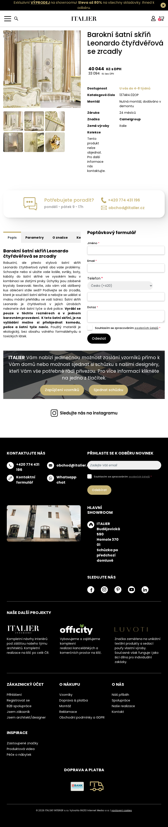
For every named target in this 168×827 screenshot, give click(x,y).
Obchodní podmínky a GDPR (82, 717)
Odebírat (99, 490)
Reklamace (68, 712)
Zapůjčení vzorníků (62, 389)
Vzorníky (65, 694)
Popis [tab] (12, 237)
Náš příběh (120, 694)
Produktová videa (21, 749)
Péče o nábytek (19, 754)
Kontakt (118, 712)
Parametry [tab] (34, 237)
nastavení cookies (121, 810)
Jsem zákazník (18, 712)
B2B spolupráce (19, 706)
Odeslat (99, 338)
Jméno (93, 243)
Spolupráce (121, 700)
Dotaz (92, 307)
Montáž (65, 706)
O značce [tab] (60, 237)
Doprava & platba (73, 700)
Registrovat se (18, 700)
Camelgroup (130, 119)
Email (92, 261)
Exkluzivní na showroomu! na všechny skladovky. (77, 2)
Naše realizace (123, 706)
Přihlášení (14, 694)
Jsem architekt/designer (26, 717)
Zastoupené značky (22, 743)
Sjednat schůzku (108, 389)
